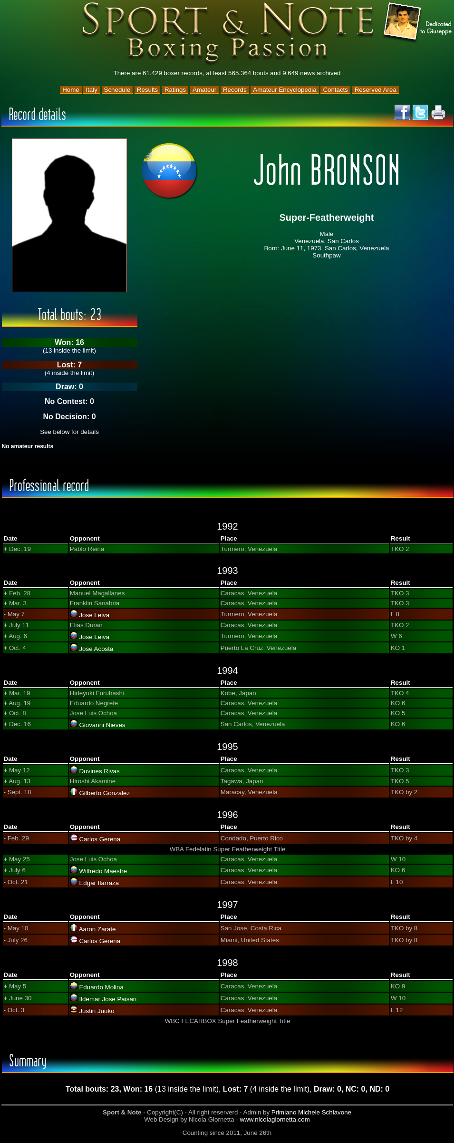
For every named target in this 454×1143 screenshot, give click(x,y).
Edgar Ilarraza (99, 883)
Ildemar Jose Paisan (107, 999)
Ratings (175, 89)
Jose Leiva (94, 615)
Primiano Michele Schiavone (311, 1112)
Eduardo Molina (101, 987)
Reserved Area (375, 89)
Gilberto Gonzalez (104, 793)
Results (147, 89)
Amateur (204, 89)
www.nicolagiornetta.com (274, 1119)
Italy (91, 89)
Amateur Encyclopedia (284, 89)
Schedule (117, 89)
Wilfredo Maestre (103, 871)
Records (235, 89)
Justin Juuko (96, 1011)
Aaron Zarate (97, 929)
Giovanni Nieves (102, 725)
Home (70, 89)
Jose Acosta (96, 648)
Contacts (335, 89)
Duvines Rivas (99, 771)
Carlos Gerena (99, 839)
